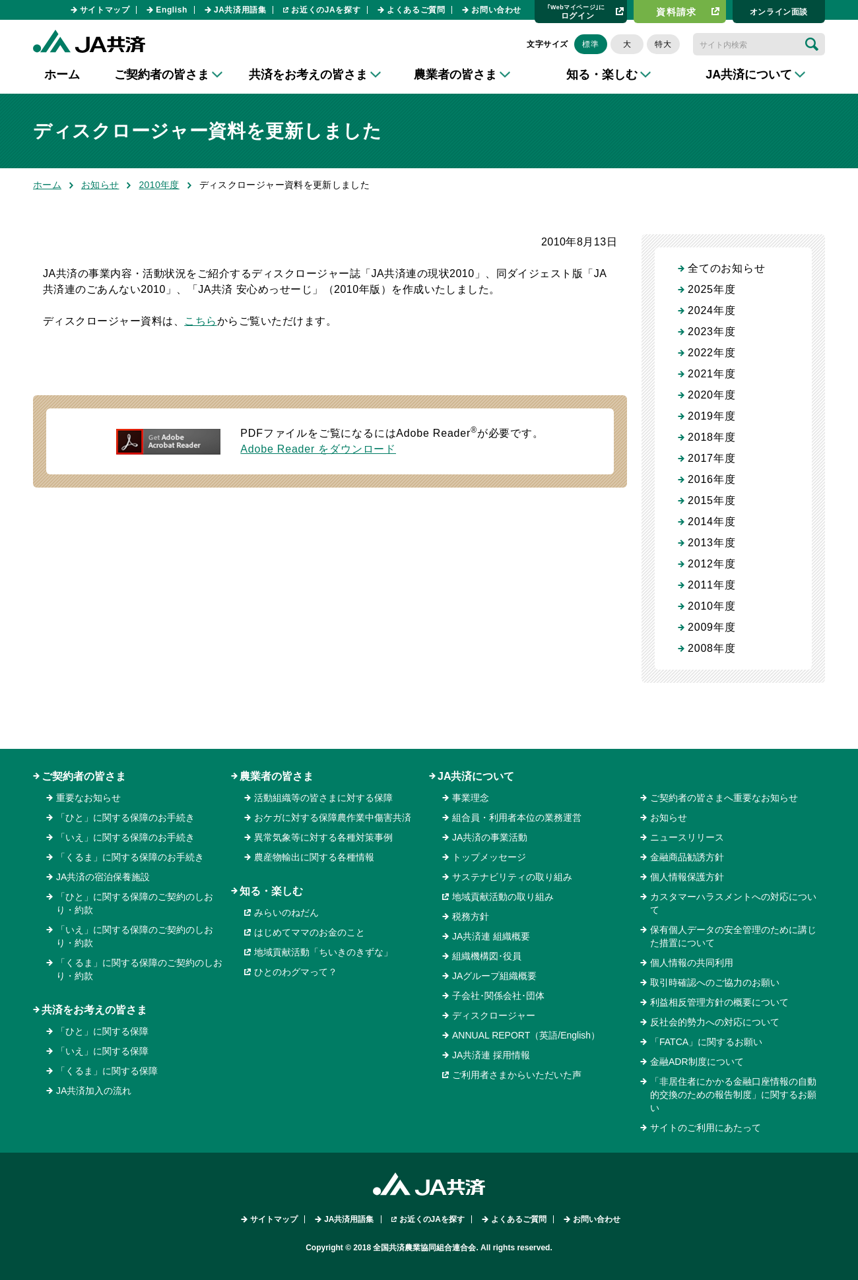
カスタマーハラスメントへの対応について (733, 903)
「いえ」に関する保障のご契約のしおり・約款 (134, 936)
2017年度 (711, 458)
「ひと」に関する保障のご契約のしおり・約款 (134, 903)
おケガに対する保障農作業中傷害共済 (332, 817)
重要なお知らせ (88, 797)
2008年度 (711, 648)
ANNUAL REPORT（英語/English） (526, 1035)
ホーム (62, 74)
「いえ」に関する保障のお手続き (125, 837)
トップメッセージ (489, 857)
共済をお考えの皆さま (94, 1009)
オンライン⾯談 (779, 11)
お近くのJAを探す (325, 10)
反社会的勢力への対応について (714, 1022)
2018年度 (711, 437)
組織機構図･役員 (486, 956)
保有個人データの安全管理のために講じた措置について (733, 936)
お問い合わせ (496, 10)
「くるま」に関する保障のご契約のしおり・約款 (139, 969)
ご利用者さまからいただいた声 (516, 1075)
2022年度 (711, 352)
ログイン (576, 11)
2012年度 (711, 563)
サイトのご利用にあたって (705, 1127)
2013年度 (711, 542)
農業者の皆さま (277, 776)
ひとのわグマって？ (295, 972)
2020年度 (711, 394)
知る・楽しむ (271, 891)
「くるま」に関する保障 (107, 1071)
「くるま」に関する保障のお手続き (130, 857)
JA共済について (476, 776)
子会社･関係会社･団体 (498, 995)
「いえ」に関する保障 (102, 1051)
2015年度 (711, 500)
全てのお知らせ (727, 268)
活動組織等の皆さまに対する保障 (323, 797)
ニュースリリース (687, 837)
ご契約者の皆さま (84, 776)
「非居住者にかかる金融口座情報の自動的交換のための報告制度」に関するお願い (733, 1094)
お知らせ (100, 184)
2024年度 (711, 310)
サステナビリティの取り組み (512, 877)
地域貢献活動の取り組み (503, 896)
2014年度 (711, 521)
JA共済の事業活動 (489, 837)
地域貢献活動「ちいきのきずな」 (323, 952)
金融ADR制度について (697, 1061)
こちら (200, 321)
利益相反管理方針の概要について (719, 1002)
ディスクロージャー (493, 1015)
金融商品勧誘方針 (687, 857)
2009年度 (711, 627)
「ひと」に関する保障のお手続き (125, 817)
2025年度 (711, 289)
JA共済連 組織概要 (491, 936)
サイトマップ (105, 10)
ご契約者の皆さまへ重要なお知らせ (724, 797)
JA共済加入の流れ (93, 1090)
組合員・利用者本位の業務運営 (516, 817)
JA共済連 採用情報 (491, 1055)
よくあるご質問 (416, 10)
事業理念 (470, 797)
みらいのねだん (286, 912)
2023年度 (711, 331)
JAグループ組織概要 (494, 976)
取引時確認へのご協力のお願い (714, 982)
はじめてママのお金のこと (309, 932)
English (171, 10)
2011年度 (711, 585)
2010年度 (159, 184)
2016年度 (711, 479)
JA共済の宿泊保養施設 (103, 877)
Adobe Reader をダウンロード (318, 449)
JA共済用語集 (240, 10)
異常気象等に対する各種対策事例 (323, 837)
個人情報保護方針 (687, 877)
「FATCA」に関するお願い (706, 1042)
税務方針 (470, 916)
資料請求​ (676, 12)
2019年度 (711, 416)
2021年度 (711, 373)
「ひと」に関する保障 (102, 1031)
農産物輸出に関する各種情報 (314, 857)
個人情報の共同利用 (691, 962)
